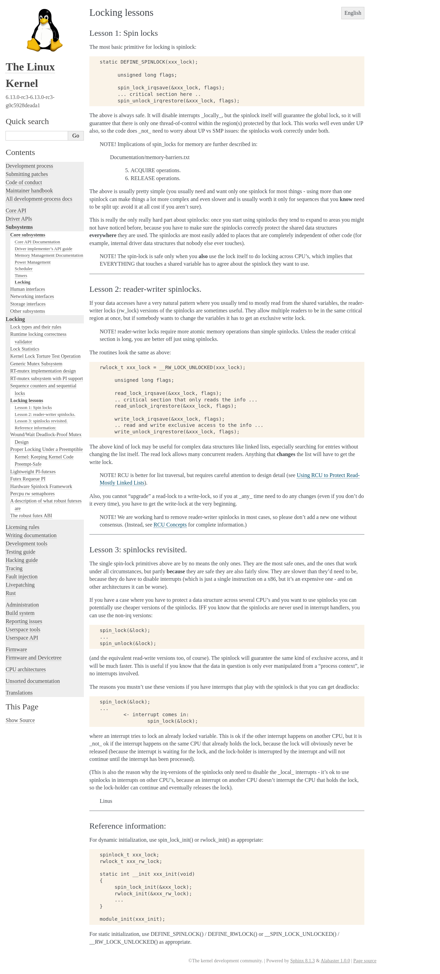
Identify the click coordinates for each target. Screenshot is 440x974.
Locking (23, 282)
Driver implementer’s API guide (44, 248)
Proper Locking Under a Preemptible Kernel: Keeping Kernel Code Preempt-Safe (46, 456)
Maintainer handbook (29, 190)
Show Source (20, 720)
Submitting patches (27, 174)
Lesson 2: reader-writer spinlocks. (45, 414)
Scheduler (24, 268)
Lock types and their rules (35, 327)
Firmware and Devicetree (34, 658)
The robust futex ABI (31, 515)
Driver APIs (19, 219)
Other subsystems (27, 311)
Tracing (14, 568)
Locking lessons (26, 400)
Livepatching (20, 585)
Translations (19, 693)
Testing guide (20, 552)
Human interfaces (27, 289)
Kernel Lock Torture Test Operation (45, 356)
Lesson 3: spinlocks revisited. (41, 420)
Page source (364, 960)
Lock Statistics (25, 349)
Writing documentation (31, 535)
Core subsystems (27, 234)
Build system (20, 613)
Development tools (26, 543)
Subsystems (19, 227)
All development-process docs (39, 199)
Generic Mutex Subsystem (36, 363)
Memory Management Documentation (49, 255)
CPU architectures (26, 669)
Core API (16, 210)
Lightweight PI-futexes (33, 471)
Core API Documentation (37, 241)
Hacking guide (22, 560)
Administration (22, 605)
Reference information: (35, 427)
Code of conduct (24, 182)
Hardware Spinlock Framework (41, 486)
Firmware (16, 649)
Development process (29, 166)
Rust (10, 593)
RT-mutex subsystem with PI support (46, 378)
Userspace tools (23, 629)
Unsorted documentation (33, 681)
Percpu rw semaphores (32, 493)
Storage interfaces (28, 304)
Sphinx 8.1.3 (302, 960)
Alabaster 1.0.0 (335, 960)
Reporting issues (24, 621)
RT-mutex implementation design (43, 371)
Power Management (33, 262)
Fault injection (21, 576)
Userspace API (22, 638)
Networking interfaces (32, 296)
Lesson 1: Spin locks (33, 407)
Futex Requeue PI (27, 479)
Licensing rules (22, 527)
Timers (21, 275)
